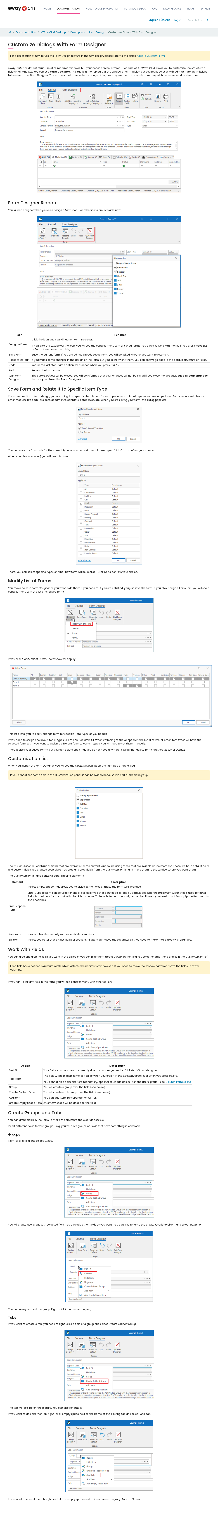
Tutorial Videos (135, 8)
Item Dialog (96, 32)
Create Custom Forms (151, 56)
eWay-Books (172, 8)
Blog (190, 8)
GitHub (205, 8)
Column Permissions (178, 1082)
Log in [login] (177, 20)
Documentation (68, 8)
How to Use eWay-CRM (102, 8)
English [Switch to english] (153, 20)
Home (47, 8)
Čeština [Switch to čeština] (165, 20)
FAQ (154, 8)
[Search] (197, 20)
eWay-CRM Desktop (53, 32)
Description (77, 32)
